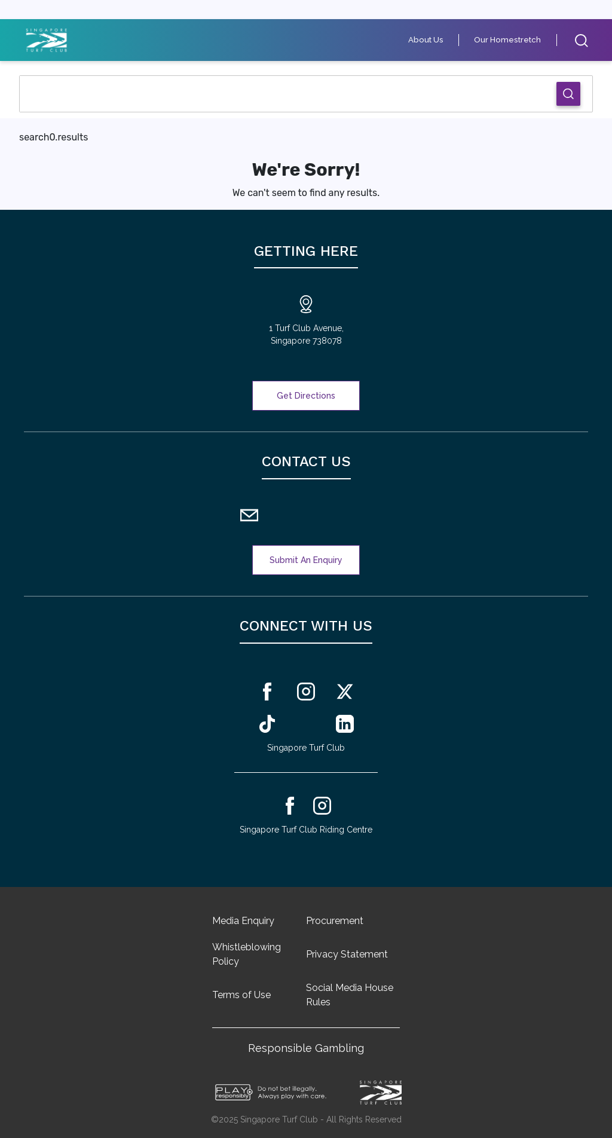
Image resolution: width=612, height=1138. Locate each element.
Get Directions (306, 395)
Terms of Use (241, 995)
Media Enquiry (243, 920)
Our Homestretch (510, 39)
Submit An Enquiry (306, 560)
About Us (433, 39)
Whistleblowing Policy (246, 954)
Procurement (334, 920)
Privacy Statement (347, 954)
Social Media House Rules (349, 995)
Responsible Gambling (306, 1048)
